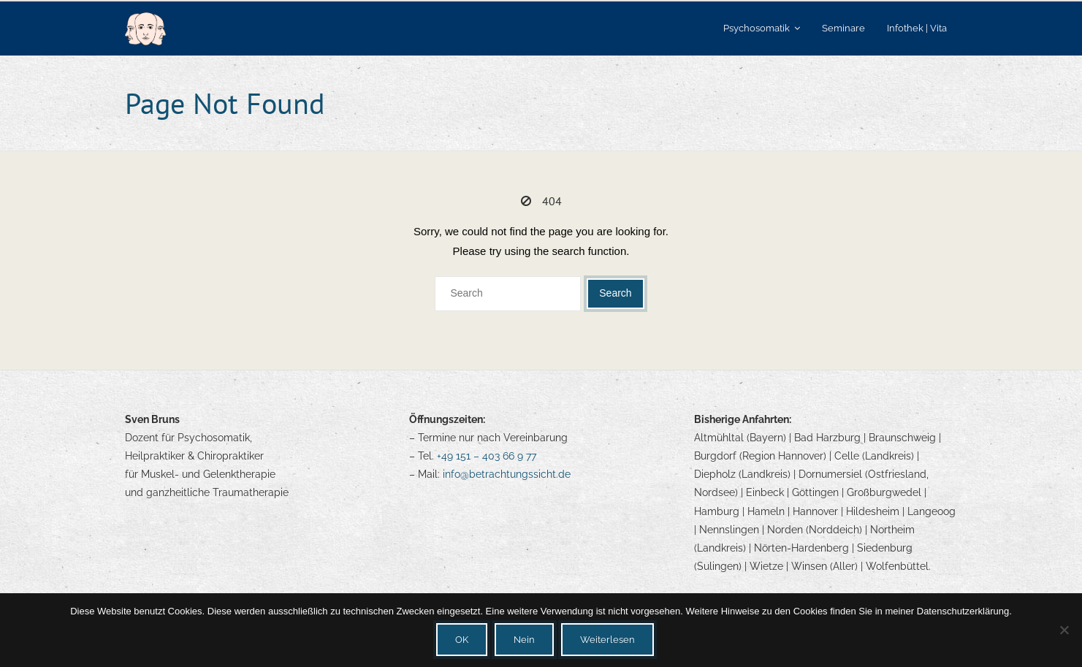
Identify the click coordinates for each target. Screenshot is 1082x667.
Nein (524, 639)
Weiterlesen (607, 639)
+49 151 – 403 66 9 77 (486, 456)
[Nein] (1063, 629)
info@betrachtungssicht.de (507, 474)
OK (461, 639)
